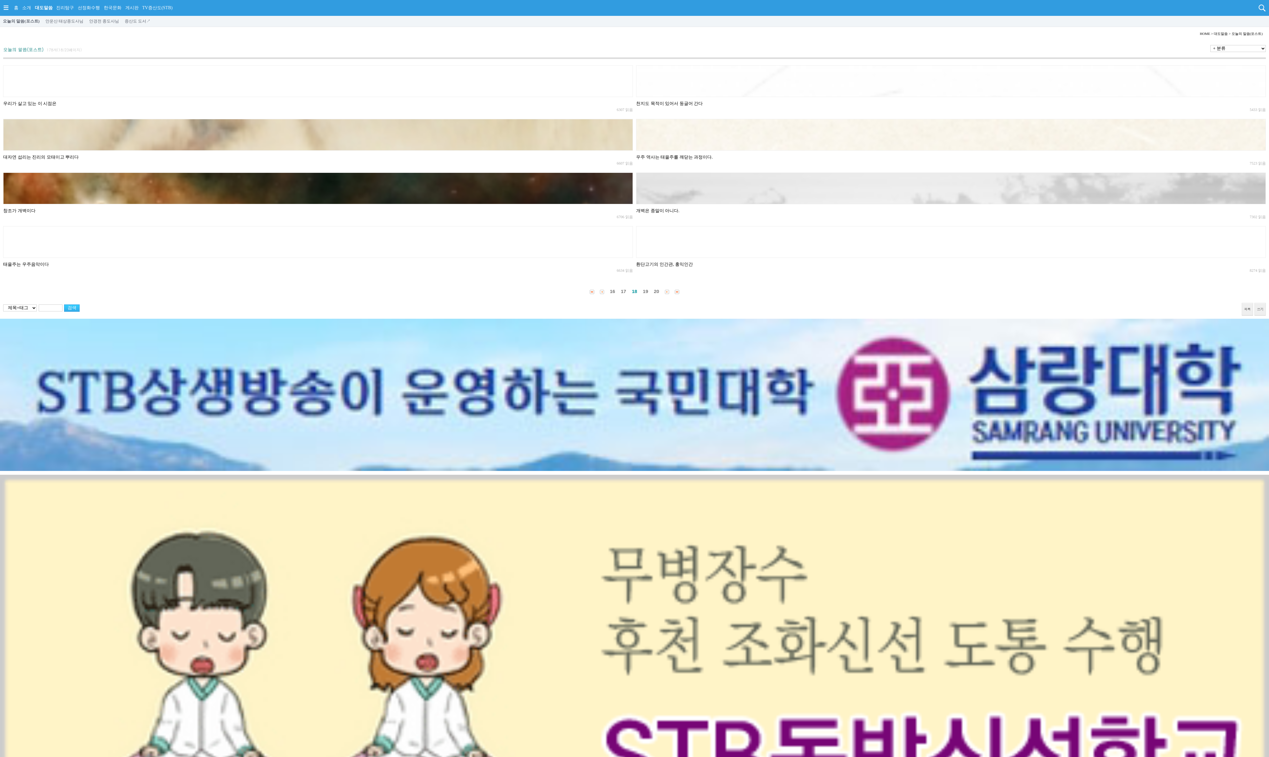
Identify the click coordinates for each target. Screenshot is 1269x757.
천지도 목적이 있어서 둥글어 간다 (669, 103)
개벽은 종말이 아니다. (658, 210)
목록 (1247, 309)
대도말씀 (44, 7)
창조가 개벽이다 (19, 210)
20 (656, 291)
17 (623, 291)
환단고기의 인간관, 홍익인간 (664, 264)
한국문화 (113, 7)
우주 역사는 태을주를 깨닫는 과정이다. (674, 157)
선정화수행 (89, 7)
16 (612, 291)
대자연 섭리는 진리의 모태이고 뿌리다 (41, 157)
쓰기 (1260, 309)
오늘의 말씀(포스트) (21, 21)
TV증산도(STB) (157, 7)
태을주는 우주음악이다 (26, 264)
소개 (26, 7)
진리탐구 (65, 7)
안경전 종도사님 (104, 21)
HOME (1205, 34)
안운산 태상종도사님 (64, 21)
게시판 (132, 7)
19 (645, 291)
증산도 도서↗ (137, 21)
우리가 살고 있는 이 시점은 (29, 103)
